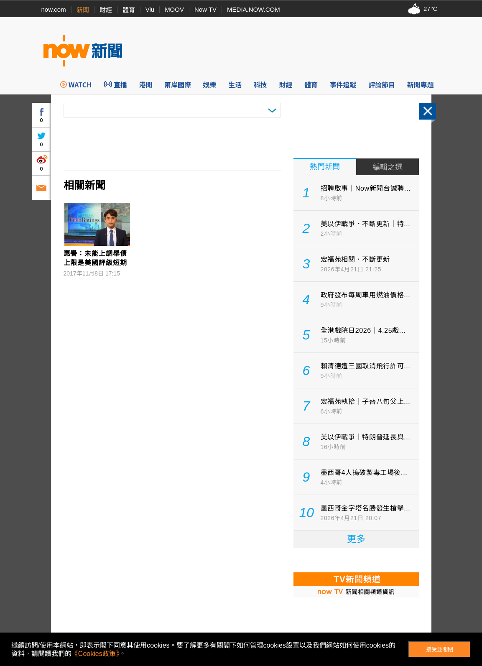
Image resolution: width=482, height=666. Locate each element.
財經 (105, 9)
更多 (356, 539)
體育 (128, 9)
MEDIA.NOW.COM (253, 9)
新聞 (83, 9)
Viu (149, 9)
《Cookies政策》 (95, 653)
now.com (53, 9)
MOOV (174, 9)
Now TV (205, 9)
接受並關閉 (439, 649)
